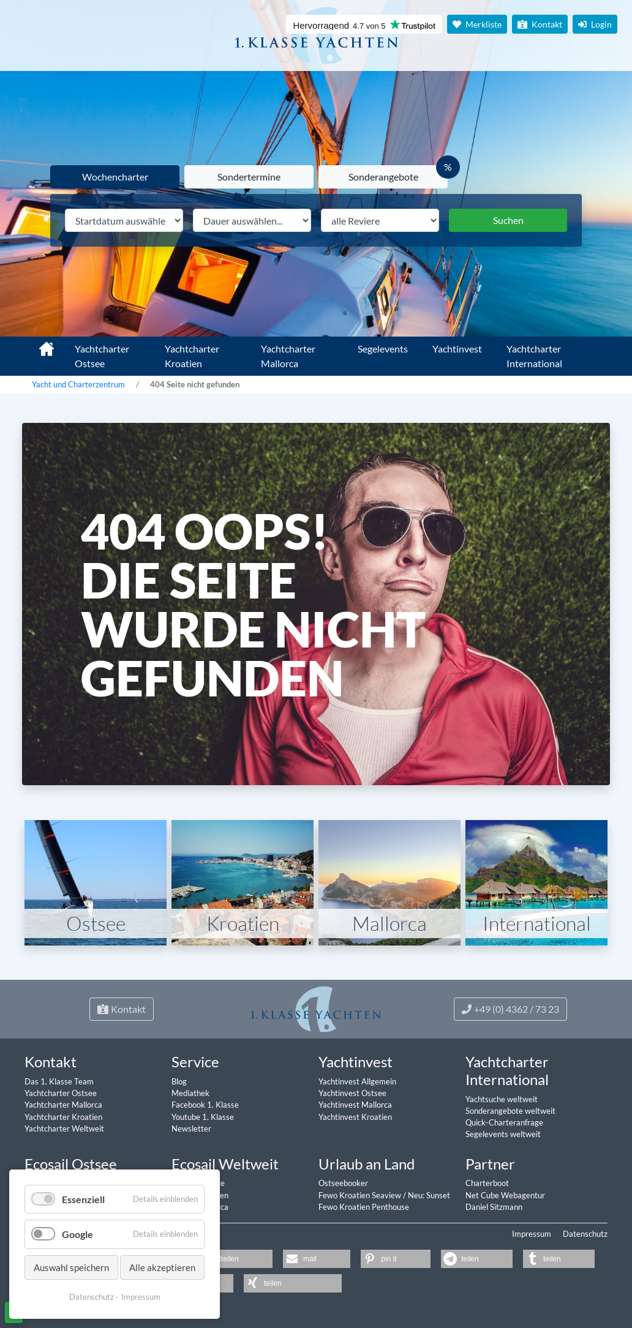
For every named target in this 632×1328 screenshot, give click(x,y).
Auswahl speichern (71, 1267)
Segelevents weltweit (503, 1134)
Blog (179, 1081)
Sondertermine (248, 176)
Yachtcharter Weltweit (64, 1128)
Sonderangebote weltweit (510, 1111)
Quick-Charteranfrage (504, 1122)
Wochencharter (115, 176)
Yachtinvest (457, 348)
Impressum (531, 1234)
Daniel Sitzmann (493, 1207)
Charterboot (487, 1183)
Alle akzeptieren (162, 1267)
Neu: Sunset (429, 1195)
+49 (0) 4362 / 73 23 (510, 1009)
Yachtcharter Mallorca (288, 356)
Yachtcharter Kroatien (192, 356)
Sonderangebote (383, 176)
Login (595, 24)
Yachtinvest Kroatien (355, 1117)
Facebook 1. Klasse (205, 1105)
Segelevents (383, 348)
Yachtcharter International (534, 356)
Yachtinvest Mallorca (355, 1105)
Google (77, 1234)
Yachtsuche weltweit (501, 1099)
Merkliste (477, 24)
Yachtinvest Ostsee (352, 1093)
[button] (232, 1259)
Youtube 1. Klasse (202, 1117)
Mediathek (190, 1093)
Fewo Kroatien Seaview (360, 1195)
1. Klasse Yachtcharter (39, 344)
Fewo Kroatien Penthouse (363, 1207)
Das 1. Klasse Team (59, 1081)
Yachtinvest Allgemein (357, 1081)
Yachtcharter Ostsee (102, 356)
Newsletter (191, 1128)
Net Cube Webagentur (505, 1195)
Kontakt (539, 24)
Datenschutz (585, 1234)
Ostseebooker (343, 1183)
